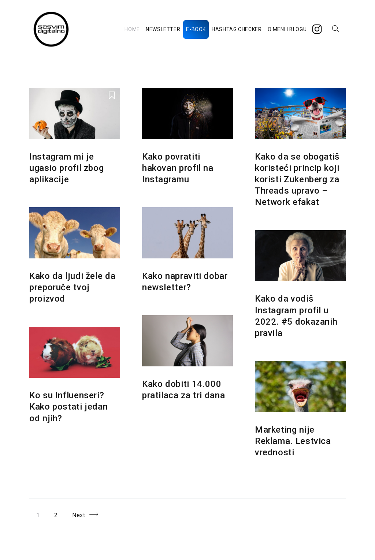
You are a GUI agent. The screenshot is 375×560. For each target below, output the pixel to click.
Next (78, 515)
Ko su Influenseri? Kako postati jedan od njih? (68, 406)
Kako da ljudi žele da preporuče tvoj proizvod (72, 287)
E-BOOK (196, 29)
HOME (132, 29)
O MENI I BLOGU (287, 29)
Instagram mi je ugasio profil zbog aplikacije (66, 168)
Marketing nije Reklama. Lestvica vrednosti (293, 441)
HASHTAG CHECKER (236, 29)
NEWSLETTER (163, 29)
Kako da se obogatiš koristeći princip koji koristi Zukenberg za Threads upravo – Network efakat (297, 180)
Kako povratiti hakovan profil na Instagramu (178, 168)
